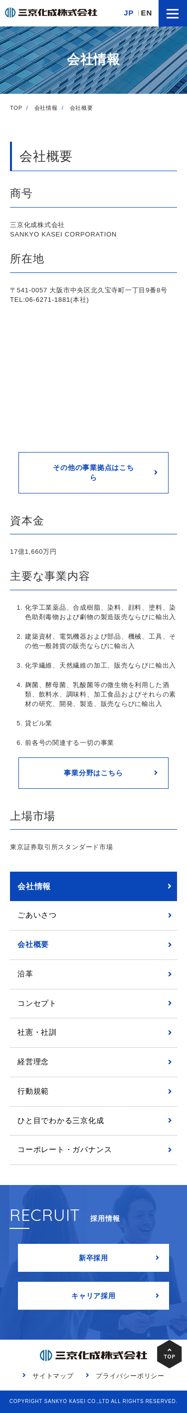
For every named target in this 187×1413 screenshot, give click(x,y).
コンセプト (37, 1003)
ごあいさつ (37, 915)
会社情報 (46, 108)
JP (129, 12)
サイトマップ (53, 1376)
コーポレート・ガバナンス (64, 1150)
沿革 (25, 974)
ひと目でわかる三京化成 (60, 1121)
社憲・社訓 (37, 1032)
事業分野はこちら (93, 773)
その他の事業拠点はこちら (93, 472)
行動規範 (33, 1091)
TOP (16, 108)
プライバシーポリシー (130, 1376)
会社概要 (33, 944)
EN (146, 12)
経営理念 (33, 1062)
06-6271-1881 (47, 299)
